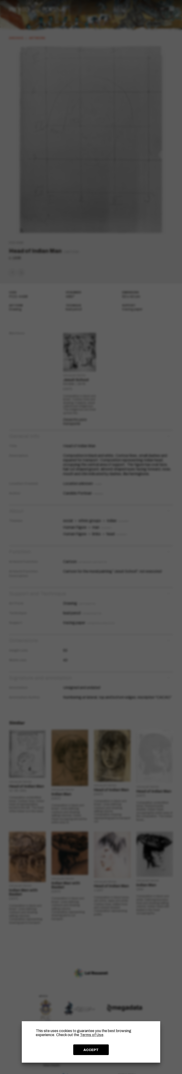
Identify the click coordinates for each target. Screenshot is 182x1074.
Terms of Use (91, 1035)
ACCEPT (91, 1050)
